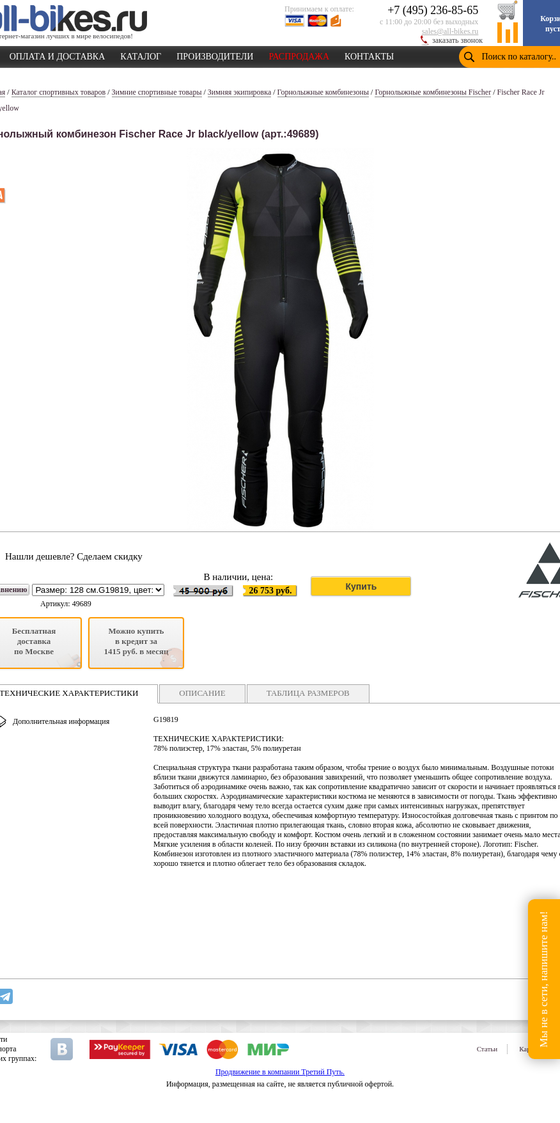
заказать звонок (457, 40)
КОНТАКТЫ (369, 54)
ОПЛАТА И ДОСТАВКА (57, 54)
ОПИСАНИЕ (202, 693)
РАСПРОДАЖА (298, 54)
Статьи (487, 1049)
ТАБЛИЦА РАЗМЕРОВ (308, 693)
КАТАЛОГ (140, 54)
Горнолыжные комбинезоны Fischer (433, 92)
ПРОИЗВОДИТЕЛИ (214, 54)
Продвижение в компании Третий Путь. (280, 1071)
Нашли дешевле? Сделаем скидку (74, 556)
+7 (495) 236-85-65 (432, 10)
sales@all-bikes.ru (450, 31)
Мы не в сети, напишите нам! (544, 979)
